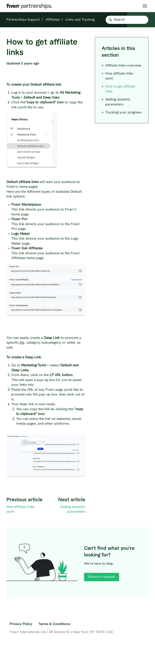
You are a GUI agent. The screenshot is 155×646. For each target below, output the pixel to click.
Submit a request (101, 576)
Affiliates (53, 19)
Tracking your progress (121, 112)
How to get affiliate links (118, 89)
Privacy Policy (21, 624)
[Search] (127, 20)
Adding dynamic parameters (116, 102)
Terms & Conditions (54, 624)
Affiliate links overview (121, 65)
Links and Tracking (80, 19)
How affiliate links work (117, 76)
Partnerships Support (23, 19)
